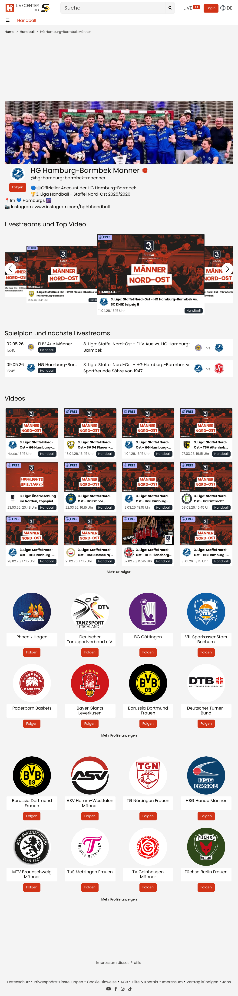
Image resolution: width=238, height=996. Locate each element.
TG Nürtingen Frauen (148, 801)
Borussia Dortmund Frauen (148, 711)
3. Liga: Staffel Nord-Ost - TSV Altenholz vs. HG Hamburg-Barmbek (211, 445)
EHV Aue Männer (55, 344)
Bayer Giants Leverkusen (90, 711)
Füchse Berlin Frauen (206, 872)
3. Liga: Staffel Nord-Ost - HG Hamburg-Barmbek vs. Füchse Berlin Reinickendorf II (38, 445)
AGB (124, 982)
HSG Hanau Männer (206, 801)
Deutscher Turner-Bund (206, 711)
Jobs (226, 982)
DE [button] (226, 8)
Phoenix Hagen (32, 637)
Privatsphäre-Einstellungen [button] (59, 982)
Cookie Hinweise (102, 982)
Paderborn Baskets (31, 708)
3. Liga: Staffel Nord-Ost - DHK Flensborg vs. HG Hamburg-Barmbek (153, 552)
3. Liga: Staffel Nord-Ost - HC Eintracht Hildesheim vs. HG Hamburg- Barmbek (211, 499)
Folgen (17, 187)
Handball (26, 21)
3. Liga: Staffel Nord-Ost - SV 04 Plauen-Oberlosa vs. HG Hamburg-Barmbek (67, 293)
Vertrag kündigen (203, 982)
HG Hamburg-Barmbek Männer (70, 365)
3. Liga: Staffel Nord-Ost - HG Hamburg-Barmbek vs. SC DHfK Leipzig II (154, 302)
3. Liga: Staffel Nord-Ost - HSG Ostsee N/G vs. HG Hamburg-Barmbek (95, 552)
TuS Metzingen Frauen (90, 872)
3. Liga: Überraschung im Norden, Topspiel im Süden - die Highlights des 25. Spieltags (38, 499)
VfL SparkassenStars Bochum (206, 640)
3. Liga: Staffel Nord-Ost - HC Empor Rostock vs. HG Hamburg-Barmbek (95, 499)
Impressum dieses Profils (118, 962)
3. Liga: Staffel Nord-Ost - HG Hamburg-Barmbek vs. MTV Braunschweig (211, 552)
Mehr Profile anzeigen (119, 735)
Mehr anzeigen (119, 571)
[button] (10, 268)
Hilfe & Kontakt (145, 982)
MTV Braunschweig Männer (32, 875)
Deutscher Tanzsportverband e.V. (90, 640)
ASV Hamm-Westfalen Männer (90, 803)
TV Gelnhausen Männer (148, 875)
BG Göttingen (148, 637)
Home (9, 31)
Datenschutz (19, 982)
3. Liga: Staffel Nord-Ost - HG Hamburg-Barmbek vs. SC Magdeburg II (36, 552)
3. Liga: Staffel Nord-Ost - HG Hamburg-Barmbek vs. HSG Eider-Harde (153, 499)
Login (211, 8)
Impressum (173, 982)
